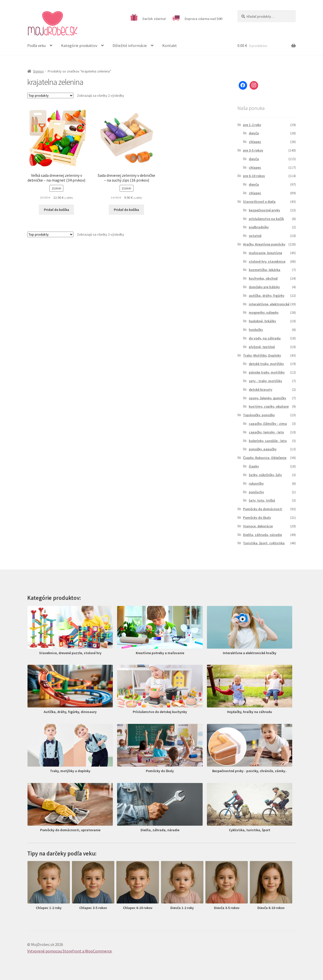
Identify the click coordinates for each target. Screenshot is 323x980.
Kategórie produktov (79, 45)
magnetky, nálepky (264, 312)
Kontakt (169, 45)
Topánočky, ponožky (259, 415)
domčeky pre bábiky (264, 287)
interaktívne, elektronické (269, 304)
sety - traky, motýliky (265, 381)
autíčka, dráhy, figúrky (266, 295)
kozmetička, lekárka (264, 269)
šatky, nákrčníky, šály (265, 475)
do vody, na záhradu (265, 338)
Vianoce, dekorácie (258, 526)
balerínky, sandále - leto (268, 440)
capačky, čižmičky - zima (268, 423)
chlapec (255, 141)
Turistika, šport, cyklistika (264, 543)
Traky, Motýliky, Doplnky (262, 355)
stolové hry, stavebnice (267, 261)
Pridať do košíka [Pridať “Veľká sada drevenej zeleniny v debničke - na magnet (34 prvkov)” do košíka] (56, 209)
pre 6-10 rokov (254, 176)
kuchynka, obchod (263, 278)
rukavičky (256, 483)
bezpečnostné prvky (264, 210)
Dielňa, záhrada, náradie (262, 534)
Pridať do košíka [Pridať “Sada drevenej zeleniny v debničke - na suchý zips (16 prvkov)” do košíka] (126, 209)
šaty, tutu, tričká (262, 500)
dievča (254, 133)
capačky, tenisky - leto (266, 432)
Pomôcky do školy (257, 517)
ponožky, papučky (263, 449)
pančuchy (256, 492)
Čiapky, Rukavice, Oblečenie (264, 457)
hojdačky (256, 329)
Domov (38, 71)
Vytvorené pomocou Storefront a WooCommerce (69, 950)
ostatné (255, 235)
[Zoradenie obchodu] (50, 95)
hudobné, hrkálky (262, 321)
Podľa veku (36, 45)
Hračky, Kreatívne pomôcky (264, 244)
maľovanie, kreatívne (265, 253)
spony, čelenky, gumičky (267, 398)
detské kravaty (260, 389)
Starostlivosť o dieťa (259, 201)
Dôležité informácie (130, 45)
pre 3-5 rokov (253, 150)
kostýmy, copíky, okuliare (269, 406)
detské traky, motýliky (266, 363)
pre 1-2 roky (252, 124)
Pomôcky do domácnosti (262, 509)
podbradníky (259, 227)
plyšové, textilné (262, 347)
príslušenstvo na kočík (266, 218)
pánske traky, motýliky (267, 372)
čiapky (254, 466)
